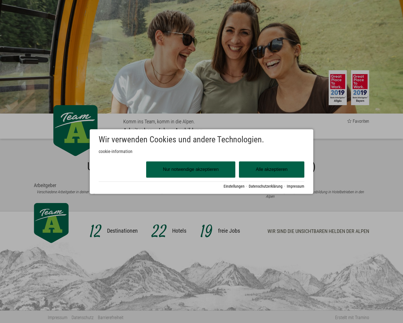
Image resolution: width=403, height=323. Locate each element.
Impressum (295, 186)
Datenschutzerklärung (266, 186)
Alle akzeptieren (272, 169)
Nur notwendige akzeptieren (191, 169)
